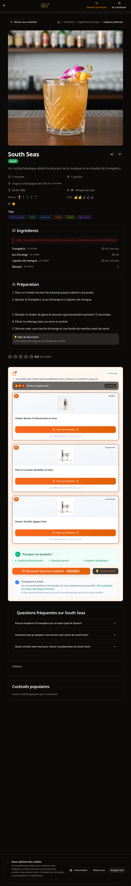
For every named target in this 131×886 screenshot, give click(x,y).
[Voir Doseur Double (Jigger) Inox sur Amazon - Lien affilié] (65, 532)
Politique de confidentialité (24, 879)
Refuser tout (99, 870)
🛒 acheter (57, 183)
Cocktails (69, 22)
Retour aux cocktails (23, 22)
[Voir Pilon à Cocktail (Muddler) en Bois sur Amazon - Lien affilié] (65, 481)
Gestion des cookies (49, 879)
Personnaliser (79, 870)
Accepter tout (117, 870)
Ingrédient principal (89, 22)
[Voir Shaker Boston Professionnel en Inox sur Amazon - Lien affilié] (65, 429)
